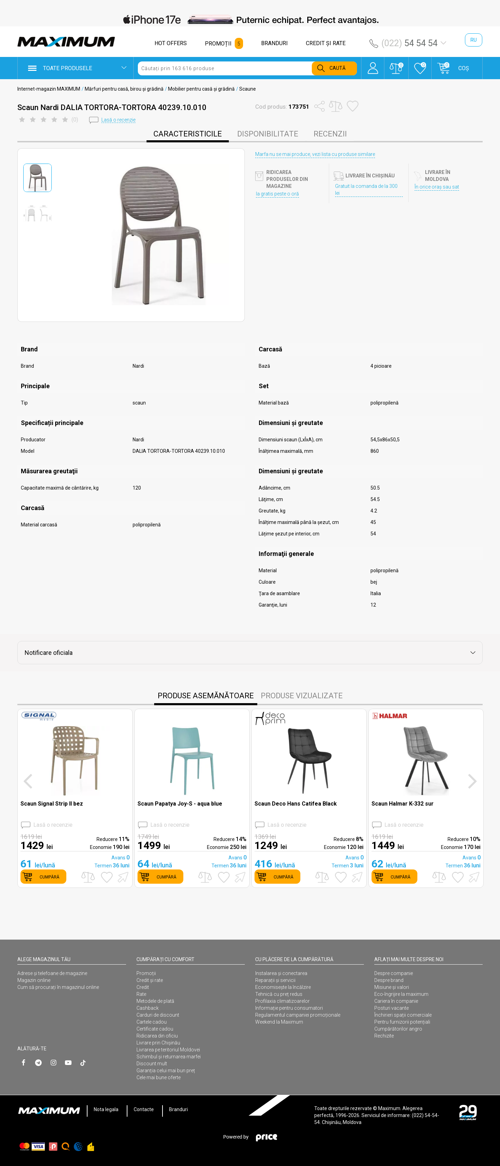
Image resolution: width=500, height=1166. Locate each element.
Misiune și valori (391, 987)
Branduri (178, 1109)
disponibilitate (267, 134)
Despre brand (388, 980)
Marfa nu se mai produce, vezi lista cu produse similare (315, 154)
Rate (141, 994)
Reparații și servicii (275, 980)
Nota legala (106, 1109)
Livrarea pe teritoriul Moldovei (168, 1049)
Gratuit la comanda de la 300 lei (366, 189)
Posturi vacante (391, 1008)
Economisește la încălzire (283, 987)
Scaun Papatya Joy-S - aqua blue (180, 803)
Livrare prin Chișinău (158, 1043)
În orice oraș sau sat (437, 187)
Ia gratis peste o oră (277, 194)
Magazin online (33, 980)
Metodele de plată (155, 1001)
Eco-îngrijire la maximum (401, 994)
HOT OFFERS (171, 43)
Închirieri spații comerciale (403, 1015)
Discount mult (151, 1063)
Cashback (147, 1008)
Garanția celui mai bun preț (165, 1070)
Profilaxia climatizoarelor (282, 1001)
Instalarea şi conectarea (281, 973)
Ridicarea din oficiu (157, 1036)
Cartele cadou (151, 1022)
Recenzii (330, 134)
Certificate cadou (154, 1029)
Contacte (144, 1109)
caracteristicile (187, 134)
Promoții (146, 973)
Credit (142, 987)
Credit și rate (149, 980)
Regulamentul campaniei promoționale (297, 1015)
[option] (250, 19)
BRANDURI (274, 43)
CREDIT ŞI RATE (325, 43)
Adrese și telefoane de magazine (52, 973)
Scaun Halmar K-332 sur (403, 803)
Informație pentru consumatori (289, 1008)
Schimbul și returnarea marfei (168, 1056)
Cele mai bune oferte (158, 1077)
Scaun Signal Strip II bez (51, 803)
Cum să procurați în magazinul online (58, 987)
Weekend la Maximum (279, 1022)
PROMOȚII (218, 43)
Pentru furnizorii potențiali (402, 1022)
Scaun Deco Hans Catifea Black (296, 803)
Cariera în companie (396, 1001)
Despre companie (393, 973)
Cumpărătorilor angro (398, 1029)
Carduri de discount (157, 1015)
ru (473, 40)
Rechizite (384, 1036)
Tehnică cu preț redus (278, 994)
